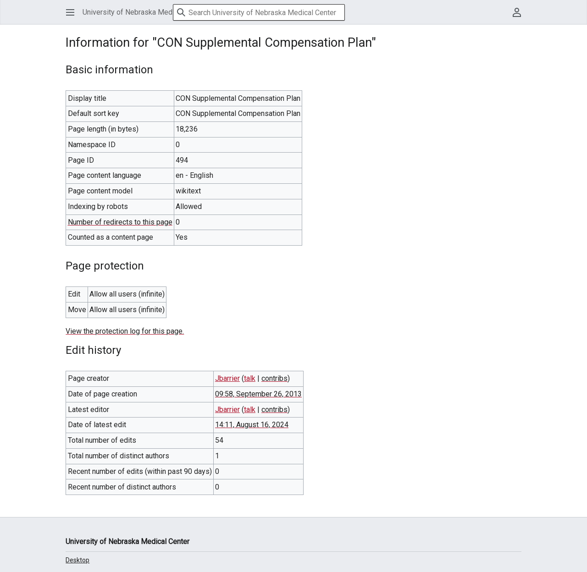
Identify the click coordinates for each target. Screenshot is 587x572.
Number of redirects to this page (120, 222)
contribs (274, 378)
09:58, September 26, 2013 (258, 394)
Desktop (77, 560)
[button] (70, 12)
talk (249, 378)
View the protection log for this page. (125, 331)
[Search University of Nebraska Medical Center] (259, 12)
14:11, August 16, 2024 (251, 424)
